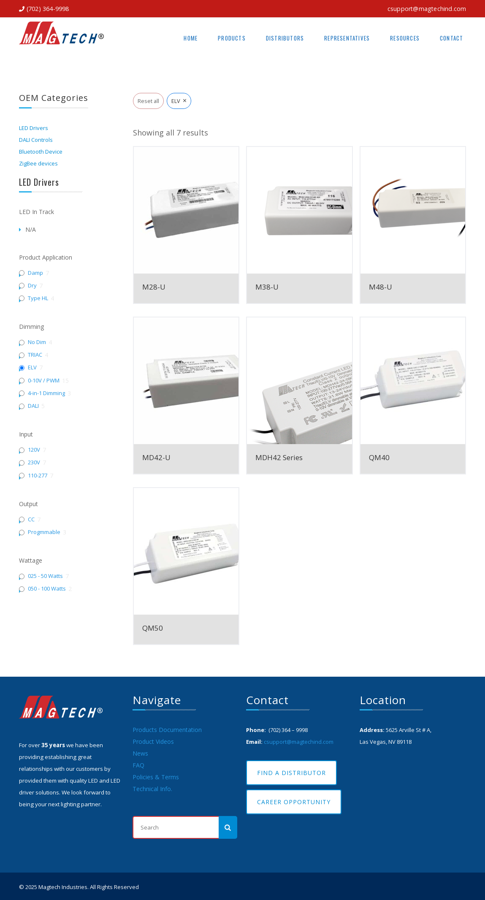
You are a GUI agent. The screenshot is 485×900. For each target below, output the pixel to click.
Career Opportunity (294, 802)
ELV (32, 367)
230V (34, 462)
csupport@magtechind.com (426, 9)
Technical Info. (152, 789)
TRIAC (35, 354)
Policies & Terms (156, 777)
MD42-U (156, 457)
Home (191, 38)
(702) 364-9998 (48, 9)
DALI (33, 405)
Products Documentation (167, 730)
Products (232, 38)
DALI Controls (36, 140)
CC (31, 519)
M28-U (153, 287)
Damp (35, 273)
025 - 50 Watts (45, 576)
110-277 (37, 475)
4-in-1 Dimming (46, 393)
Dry (32, 285)
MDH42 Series (279, 457)
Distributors (285, 38)
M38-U (267, 287)
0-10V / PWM (44, 380)
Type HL (38, 298)
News (140, 753)
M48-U (380, 287)
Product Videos (153, 741)
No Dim (37, 342)
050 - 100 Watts (47, 588)
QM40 (379, 457)
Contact (451, 38)
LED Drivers (33, 128)
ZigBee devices (38, 163)
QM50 (152, 628)
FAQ (138, 765)
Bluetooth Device (40, 151)
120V (34, 449)
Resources (405, 38)
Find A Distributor (291, 773)
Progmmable (44, 532)
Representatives (347, 38)
